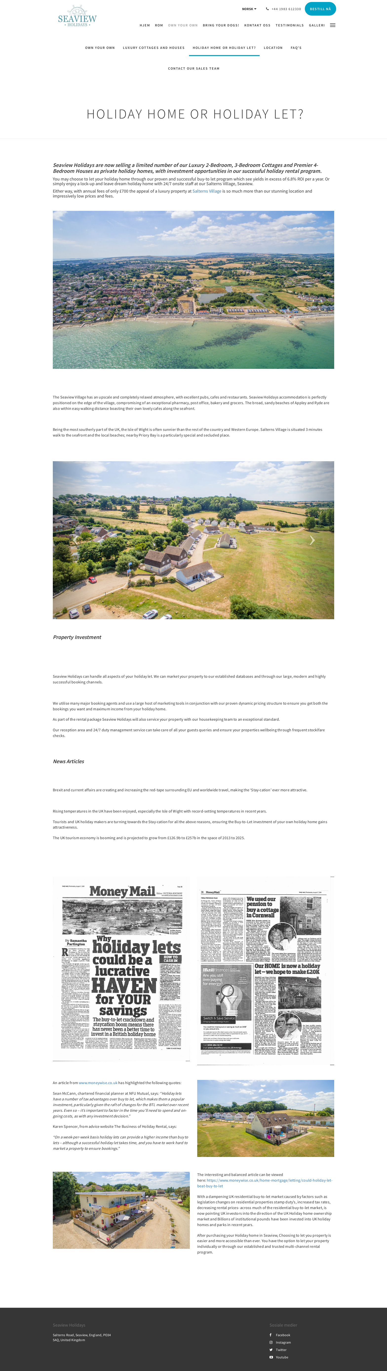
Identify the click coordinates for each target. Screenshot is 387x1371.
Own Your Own (100, 47)
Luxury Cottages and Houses (154, 47)
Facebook (280, 1335)
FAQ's (296, 47)
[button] (333, 24)
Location (273, 47)
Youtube (279, 1357)
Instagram (280, 1342)
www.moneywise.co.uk (98, 1082)
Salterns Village (207, 191)
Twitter (278, 1350)
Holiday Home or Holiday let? (224, 47)
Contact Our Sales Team (194, 68)
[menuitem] (146, 25)
